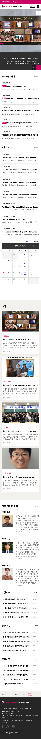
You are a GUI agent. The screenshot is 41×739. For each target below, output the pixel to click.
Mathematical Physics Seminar (21, 262)
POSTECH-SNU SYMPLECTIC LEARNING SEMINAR (32, 263)
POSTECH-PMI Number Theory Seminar (26, 262)
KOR (32, 6)
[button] (34, 67)
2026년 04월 (20, 246)
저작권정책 (28, 708)
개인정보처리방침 (6, 708)
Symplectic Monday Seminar (10, 262)
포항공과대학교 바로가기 (9, 2)
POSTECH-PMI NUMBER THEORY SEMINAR (32, 268)
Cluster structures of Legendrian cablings (32, 274)
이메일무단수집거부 (18, 708)
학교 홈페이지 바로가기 (12, 733)
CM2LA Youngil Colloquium (21, 274)
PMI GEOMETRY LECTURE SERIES (26, 263)
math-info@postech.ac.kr (12, 711)
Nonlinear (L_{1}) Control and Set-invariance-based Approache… (32, 255)
